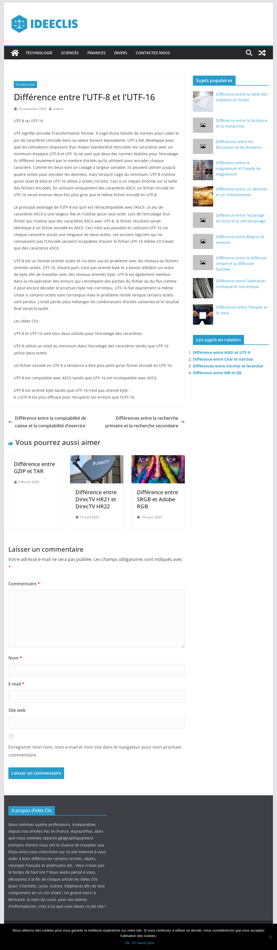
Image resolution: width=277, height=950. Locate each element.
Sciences (70, 52)
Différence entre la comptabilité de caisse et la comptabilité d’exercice (47, 422)
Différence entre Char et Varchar (223, 359)
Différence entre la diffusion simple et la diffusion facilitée (241, 263)
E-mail (16, 684)
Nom (15, 658)
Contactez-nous (153, 52)
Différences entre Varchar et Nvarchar (228, 366)
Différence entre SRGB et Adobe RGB (157, 499)
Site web (17, 710)
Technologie (39, 52)
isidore (58, 108)
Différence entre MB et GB (217, 372)
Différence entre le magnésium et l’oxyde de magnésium (238, 168)
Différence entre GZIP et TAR (34, 467)
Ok (127, 943)
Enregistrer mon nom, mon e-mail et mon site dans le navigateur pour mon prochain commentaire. (95, 751)
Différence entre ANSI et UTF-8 (221, 352)
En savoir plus (143, 943)
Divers (120, 52)
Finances (96, 52)
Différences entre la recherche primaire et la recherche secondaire (145, 422)
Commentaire (24, 584)
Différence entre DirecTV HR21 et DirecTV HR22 (96, 499)
